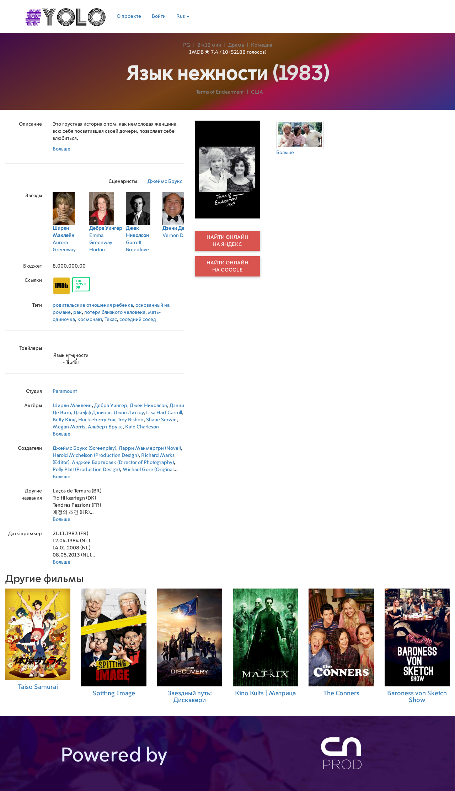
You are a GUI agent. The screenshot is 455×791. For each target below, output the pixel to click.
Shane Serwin (161, 419)
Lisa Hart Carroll (164, 412)
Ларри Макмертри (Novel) (150, 448)
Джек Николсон (148, 405)
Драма (236, 45)
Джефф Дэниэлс (92, 412)
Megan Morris (69, 426)
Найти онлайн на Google (227, 266)
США (257, 92)
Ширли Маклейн (72, 405)
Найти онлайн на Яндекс (227, 241)
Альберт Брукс (105, 426)
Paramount (65, 391)
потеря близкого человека (114, 312)
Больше (61, 149)
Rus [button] (182, 16)
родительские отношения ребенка (93, 305)
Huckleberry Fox (96, 419)
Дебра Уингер (110, 405)
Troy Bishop (131, 419)
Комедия (261, 45)
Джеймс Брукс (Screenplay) (84, 448)
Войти (159, 16)
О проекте (129, 16)
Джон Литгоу (129, 412)
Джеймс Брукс (165, 181)
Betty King (64, 419)
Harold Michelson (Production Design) (96, 455)
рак (77, 312)
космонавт (89, 319)
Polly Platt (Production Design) (86, 469)
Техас (111, 319)
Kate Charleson (142, 426)
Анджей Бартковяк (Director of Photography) (123, 462)
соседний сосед (137, 319)
